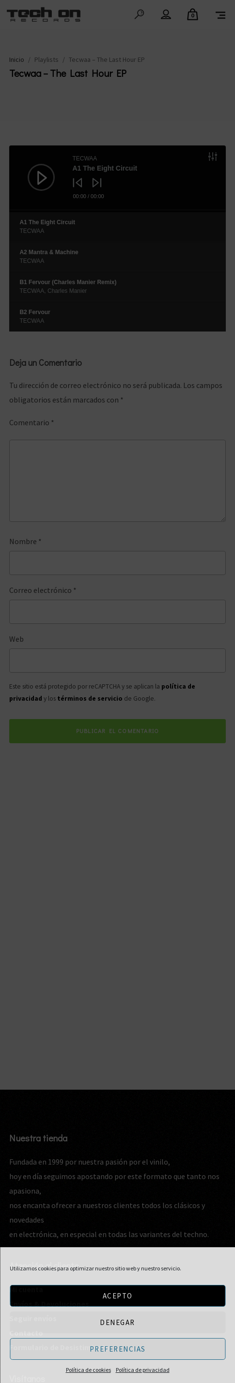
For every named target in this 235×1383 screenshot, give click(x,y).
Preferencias (118, 1349)
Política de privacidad (143, 1369)
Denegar (117, 1322)
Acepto (118, 1295)
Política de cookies (88, 1369)
